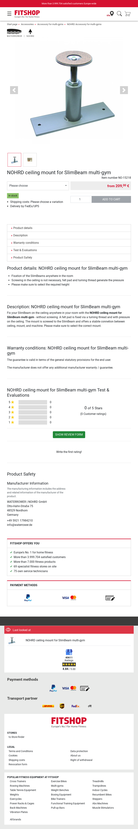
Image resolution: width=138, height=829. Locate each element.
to (16, 737)
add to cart (111, 199)
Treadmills (98, 781)
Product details (22, 228)
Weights (14, 794)
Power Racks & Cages (22, 803)
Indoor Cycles (99, 790)
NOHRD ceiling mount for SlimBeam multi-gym (55, 640)
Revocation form (18, 764)
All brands (15, 819)
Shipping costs (17, 760)
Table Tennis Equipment (23, 790)
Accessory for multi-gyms (50, 24)
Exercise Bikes (59, 781)
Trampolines (99, 785)
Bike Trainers (58, 799)
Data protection (79, 751)
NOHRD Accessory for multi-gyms (84, 24)
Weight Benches (60, 790)
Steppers (97, 799)
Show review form (69, 434)
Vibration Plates (19, 812)
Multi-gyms (57, 785)
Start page (12, 24)
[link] (28, 597)
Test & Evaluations (25, 250)
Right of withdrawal (81, 760)
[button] (14, 90)
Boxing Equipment (61, 794)
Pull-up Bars (58, 807)
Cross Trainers (18, 781)
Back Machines (18, 807)
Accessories (27, 24)
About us (75, 755)
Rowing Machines (20, 785)
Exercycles (16, 799)
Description (20, 235)
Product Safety (22, 257)
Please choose (18, 185)
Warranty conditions (26, 242)
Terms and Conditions (21, 751)
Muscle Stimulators (103, 807)
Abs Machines (100, 803)
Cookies (13, 755)
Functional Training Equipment (68, 803)
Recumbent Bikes (102, 794)
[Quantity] (81, 199)
